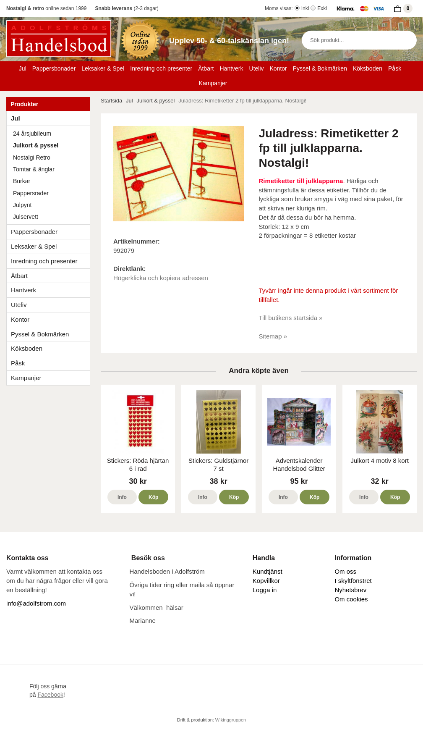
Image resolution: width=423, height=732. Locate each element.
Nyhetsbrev (350, 589)
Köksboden (367, 68)
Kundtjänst (267, 571)
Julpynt (22, 205)
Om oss (345, 571)
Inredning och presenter (161, 68)
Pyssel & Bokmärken (320, 68)
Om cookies (351, 599)
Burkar (21, 181)
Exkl (322, 8)
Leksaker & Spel (102, 68)
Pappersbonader (54, 68)
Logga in (265, 589)
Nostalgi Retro (31, 157)
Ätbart (206, 68)
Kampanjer (213, 83)
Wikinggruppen (230, 719)
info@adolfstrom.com (36, 603)
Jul (22, 68)
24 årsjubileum (32, 133)
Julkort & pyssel (35, 145)
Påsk (394, 68)
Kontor (278, 68)
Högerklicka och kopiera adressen (160, 277)
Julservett (25, 216)
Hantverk (231, 68)
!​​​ (51, 694)
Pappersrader (31, 193)
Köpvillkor (266, 580)
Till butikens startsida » (291, 317)
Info (122, 497)
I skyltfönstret (352, 580)
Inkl (305, 8)
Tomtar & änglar (34, 169)
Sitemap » (273, 336)
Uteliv (256, 68)
